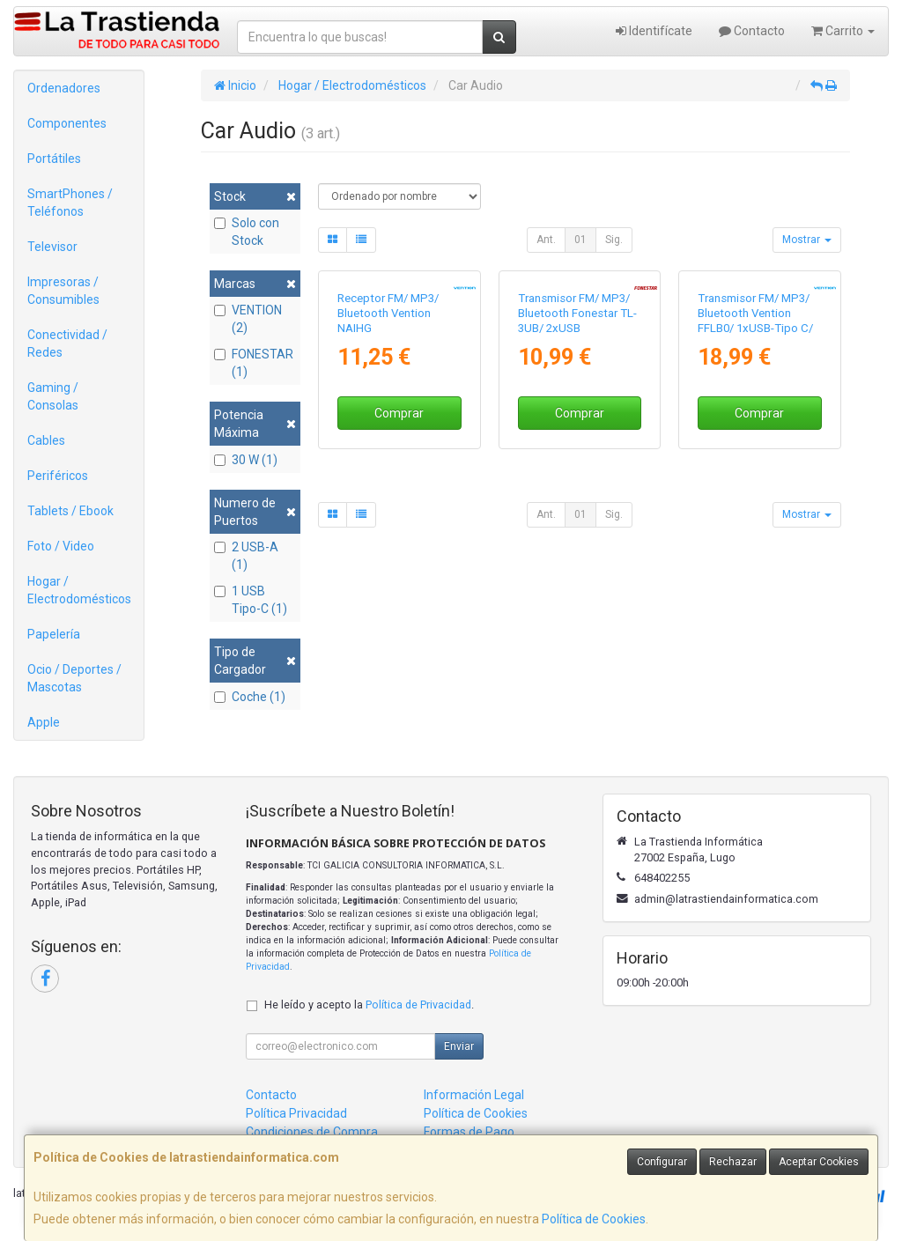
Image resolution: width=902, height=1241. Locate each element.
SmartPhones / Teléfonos (70, 202)
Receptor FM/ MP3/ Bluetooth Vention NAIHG (388, 435)
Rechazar (733, 1162)
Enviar (459, 1046)
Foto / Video (60, 546)
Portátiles (54, 158)
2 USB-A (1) (246, 556)
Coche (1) (249, 697)
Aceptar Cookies (819, 1162)
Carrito (843, 31)
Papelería (53, 634)
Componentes (67, 123)
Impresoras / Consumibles (63, 291)
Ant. (546, 239)
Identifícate (654, 31)
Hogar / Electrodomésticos (79, 590)
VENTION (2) (248, 319)
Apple (43, 722)
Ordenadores (63, 88)
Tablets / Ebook (70, 511)
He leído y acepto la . (369, 1004)
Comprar (399, 535)
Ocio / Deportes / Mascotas (74, 678)
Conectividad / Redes (67, 343)
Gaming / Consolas (52, 396)
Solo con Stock (246, 231)
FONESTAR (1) (253, 363)
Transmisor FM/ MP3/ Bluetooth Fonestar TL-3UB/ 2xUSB (577, 435)
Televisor (52, 247)
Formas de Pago (469, 1132)
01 (580, 239)
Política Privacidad (296, 1113)
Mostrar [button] (807, 239)
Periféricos (57, 476)
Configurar (662, 1162)
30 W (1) (245, 460)
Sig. (614, 239)
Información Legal (474, 1095)
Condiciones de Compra (312, 1132)
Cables (46, 440)
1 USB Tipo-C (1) (250, 600)
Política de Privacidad (418, 1004)
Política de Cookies (594, 1219)
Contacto (752, 31)
